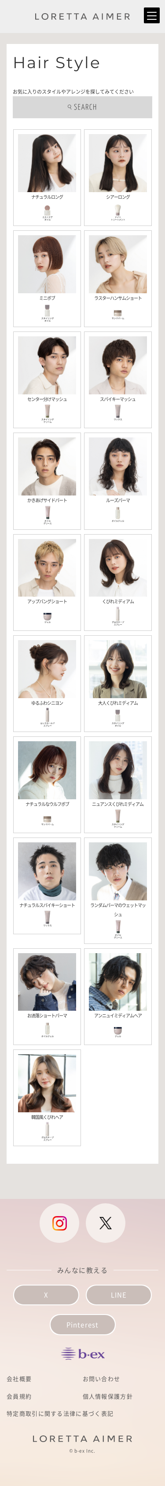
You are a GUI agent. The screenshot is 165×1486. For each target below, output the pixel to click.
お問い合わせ (102, 1378)
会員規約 (19, 1396)
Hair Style (57, 62)
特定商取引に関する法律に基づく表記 (60, 1413)
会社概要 (19, 1378)
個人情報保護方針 (108, 1396)
